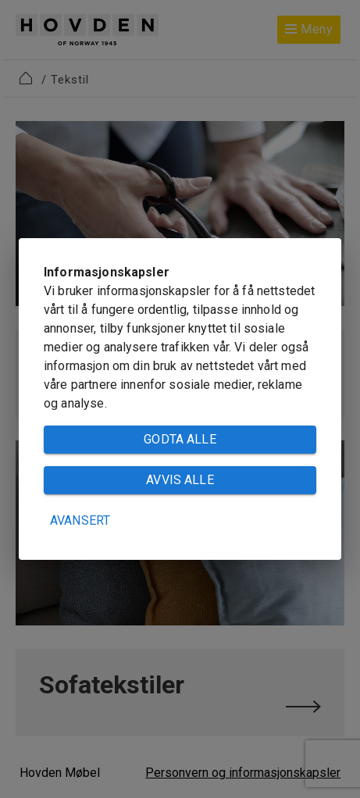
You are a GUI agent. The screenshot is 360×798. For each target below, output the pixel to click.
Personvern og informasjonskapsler (242, 772)
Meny (309, 29)
